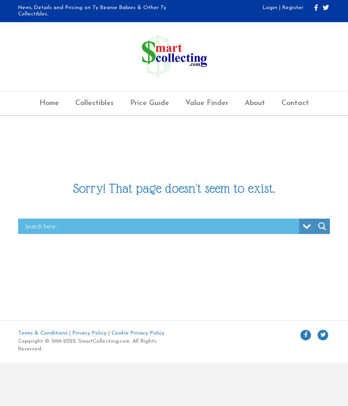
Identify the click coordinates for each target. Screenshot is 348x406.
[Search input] (161, 226)
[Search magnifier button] (322, 226)
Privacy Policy (89, 333)
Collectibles (94, 103)
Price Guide (149, 103)
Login (270, 7)
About (255, 103)
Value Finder (206, 103)
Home (49, 103)
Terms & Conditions (43, 333)
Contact (295, 103)
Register (292, 7)
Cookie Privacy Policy (137, 333)
